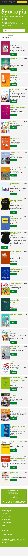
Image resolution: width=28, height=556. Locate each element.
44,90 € (25, 299)
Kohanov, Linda (13, 186)
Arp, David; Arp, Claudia (15, 348)
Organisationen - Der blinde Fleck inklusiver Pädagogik (16, 200)
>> (8, 487)
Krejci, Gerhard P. (13, 235)
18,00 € (25, 346)
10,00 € (25, 268)
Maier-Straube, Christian (15, 365)
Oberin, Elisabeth (13, 44)
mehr (19, 51)
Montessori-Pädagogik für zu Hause (16, 315)
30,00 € (25, 167)
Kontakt (3, 525)
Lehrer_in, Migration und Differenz (15, 252)
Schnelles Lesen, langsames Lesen (15, 137)
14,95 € (25, 394)
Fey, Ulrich (12, 154)
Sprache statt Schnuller (14, 473)
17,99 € (25, 330)
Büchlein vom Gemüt (15, 42)
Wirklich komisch (14, 152)
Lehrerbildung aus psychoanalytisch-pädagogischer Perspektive (17, 300)
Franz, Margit (13, 409)
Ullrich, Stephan (13, 203)
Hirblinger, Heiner (13, 304)
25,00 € (25, 74)
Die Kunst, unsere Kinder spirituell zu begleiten (17, 106)
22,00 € (25, 136)
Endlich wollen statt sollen (15, 362)
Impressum (4, 526)
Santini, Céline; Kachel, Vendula (16, 318)
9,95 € (25, 216)
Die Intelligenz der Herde (15, 184)
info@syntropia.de (7, 25)
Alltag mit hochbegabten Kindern (16, 268)
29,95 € (25, 232)
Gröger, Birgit (13, 285)
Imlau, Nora (12, 91)
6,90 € (25, 42)
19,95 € (25, 152)
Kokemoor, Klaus (13, 77)
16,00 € (25, 106)
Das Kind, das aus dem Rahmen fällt (16, 74)
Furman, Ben (12, 443)
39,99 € (25, 251)
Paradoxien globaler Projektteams (15, 233)
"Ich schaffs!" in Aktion (16, 441)
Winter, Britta (13, 333)
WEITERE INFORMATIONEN (23, 3)
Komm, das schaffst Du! (15, 330)
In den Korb (13, 54)
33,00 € (25, 377)
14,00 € (25, 362)
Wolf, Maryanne (13, 140)
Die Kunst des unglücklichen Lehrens (16, 217)
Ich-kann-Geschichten (7, 533)
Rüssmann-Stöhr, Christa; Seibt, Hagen (18, 460)
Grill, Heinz (12, 384)
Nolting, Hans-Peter (14, 397)
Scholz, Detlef (13, 220)
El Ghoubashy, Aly (14, 123)
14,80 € (25, 472)
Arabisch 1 (13, 121)
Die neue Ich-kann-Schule (8, 536)
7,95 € (25, 314)
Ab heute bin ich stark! (16, 283)
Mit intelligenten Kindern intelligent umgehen (17, 457)
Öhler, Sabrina (13, 62)
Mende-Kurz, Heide (14, 475)
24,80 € (25, 121)
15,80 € (25, 58)
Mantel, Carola (13, 255)
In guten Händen (14, 89)
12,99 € (25, 89)
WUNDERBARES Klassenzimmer (14, 59)
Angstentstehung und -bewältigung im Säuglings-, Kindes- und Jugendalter (17, 426)
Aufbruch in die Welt (15, 167)
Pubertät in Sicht (14, 346)
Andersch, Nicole (13, 109)
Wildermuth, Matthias (14, 429)
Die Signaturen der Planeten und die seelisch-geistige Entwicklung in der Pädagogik (17, 380)
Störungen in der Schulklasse (14, 394)
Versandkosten (5, 540)
